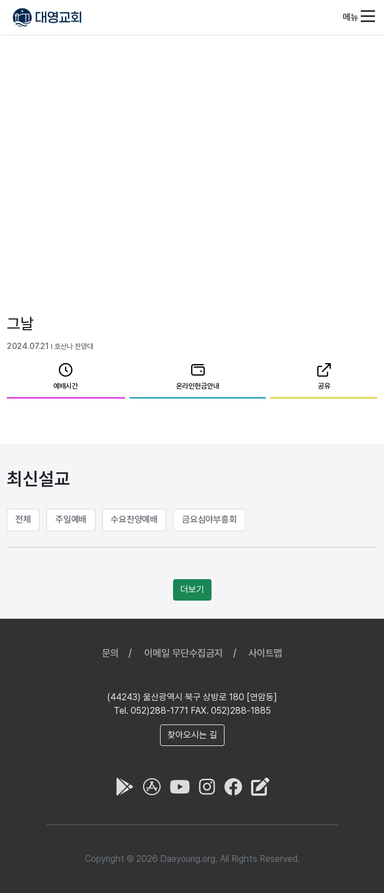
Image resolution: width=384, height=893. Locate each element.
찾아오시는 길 (192, 735)
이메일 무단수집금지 (183, 653)
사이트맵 (265, 653)
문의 (110, 653)
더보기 (192, 589)
